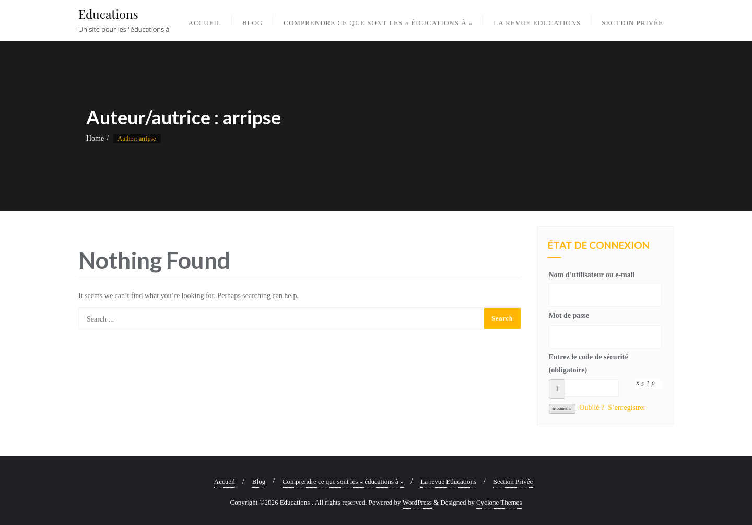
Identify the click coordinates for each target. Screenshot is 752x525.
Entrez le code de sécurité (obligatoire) (588, 363)
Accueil (224, 481)
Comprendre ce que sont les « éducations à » (343, 481)
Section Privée (513, 481)
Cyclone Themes (499, 502)
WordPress (417, 502)
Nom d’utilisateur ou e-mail (592, 275)
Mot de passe (569, 315)
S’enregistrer (626, 408)
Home (95, 138)
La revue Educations (448, 481)
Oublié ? (591, 408)
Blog (258, 481)
